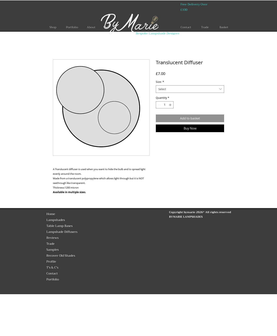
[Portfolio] (72, 27)
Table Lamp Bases (59, 226)
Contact (52, 273)
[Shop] (53, 27)
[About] (91, 27)
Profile (51, 261)
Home (50, 214)
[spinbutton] (164, 104)
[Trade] (205, 27)
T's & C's (52, 267)
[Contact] (185, 27)
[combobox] (190, 89)
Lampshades (55, 220)
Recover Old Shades (60, 255)
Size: (160, 82)
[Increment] (170, 104)
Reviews (52, 237)
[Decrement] (158, 104)
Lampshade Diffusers (61, 232)
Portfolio (52, 279)
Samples (52, 249)
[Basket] (224, 27)
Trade (50, 243)
